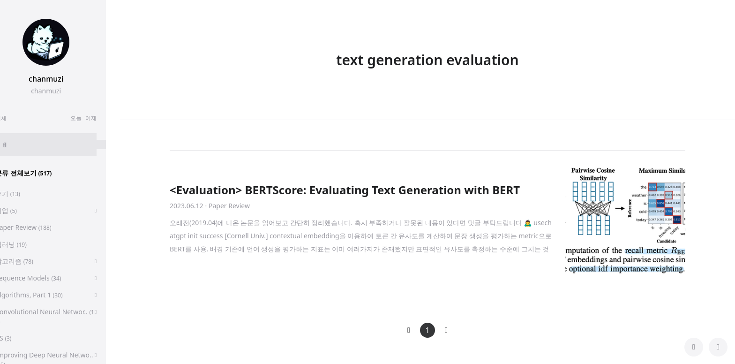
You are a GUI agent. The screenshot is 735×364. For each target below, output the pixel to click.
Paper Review (37, 227)
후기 (21, 193)
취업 (20, 210)
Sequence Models (42, 277)
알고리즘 (28, 261)
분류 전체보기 (37, 172)
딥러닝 (25, 244)
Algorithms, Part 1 (42, 294)
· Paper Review (227, 205)
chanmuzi (60, 79)
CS (17, 338)
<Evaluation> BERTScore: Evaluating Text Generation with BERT (345, 189)
